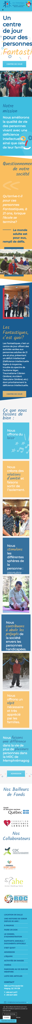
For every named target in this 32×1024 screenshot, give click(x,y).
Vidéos (7, 965)
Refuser (18, 1017)
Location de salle (13, 915)
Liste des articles (13, 976)
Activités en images (14, 961)
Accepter (6, 1017)
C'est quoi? (9, 948)
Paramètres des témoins (8, 1021)
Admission (9, 952)
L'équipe (8, 956)
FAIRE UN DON (10, 930)
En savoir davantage (9, 1014)
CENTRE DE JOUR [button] (14, 64)
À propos (9, 926)
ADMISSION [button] (16, 773)
